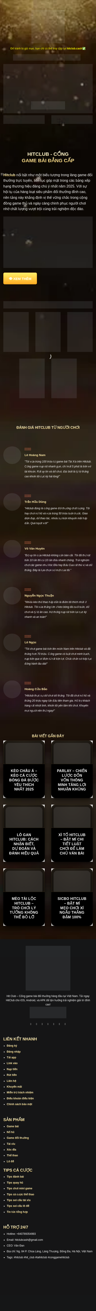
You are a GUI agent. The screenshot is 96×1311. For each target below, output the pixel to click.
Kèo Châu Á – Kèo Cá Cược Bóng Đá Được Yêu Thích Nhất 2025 (24, 780)
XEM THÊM (22, 279)
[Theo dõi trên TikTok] (42, 1024)
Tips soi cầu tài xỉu (19, 1200)
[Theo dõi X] (48, 1024)
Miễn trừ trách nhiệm (20, 1092)
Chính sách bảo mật (19, 1104)
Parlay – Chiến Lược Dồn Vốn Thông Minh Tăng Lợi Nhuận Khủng (72, 780)
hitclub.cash (74, 48)
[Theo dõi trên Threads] (59, 1024)
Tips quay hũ (15, 1182)
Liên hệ (11, 1081)
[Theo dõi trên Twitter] (53, 1024)
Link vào (12, 1063)
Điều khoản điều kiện (20, 1098)
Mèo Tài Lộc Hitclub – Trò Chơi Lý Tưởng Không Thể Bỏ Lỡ (24, 908)
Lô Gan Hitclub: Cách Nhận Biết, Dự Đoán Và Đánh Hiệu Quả (24, 844)
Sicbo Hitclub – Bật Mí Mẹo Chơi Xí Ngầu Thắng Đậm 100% (72, 908)
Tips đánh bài (15, 1176)
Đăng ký (12, 1045)
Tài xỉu (11, 1143)
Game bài (13, 1126)
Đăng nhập (14, 1051)
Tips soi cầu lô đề (18, 1206)
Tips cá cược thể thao (20, 1194)
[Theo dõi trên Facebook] (30, 1024)
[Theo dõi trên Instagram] (36, 1024)
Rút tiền (12, 1075)
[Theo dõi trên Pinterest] (65, 1024)
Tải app (11, 1057)
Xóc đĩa (11, 1149)
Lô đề (10, 1161)
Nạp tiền (12, 1069)
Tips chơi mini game (19, 1188)
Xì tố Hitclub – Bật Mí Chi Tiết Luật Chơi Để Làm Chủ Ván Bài (72, 844)
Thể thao (12, 1155)
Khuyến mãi (14, 1086)
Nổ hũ (10, 1132)
